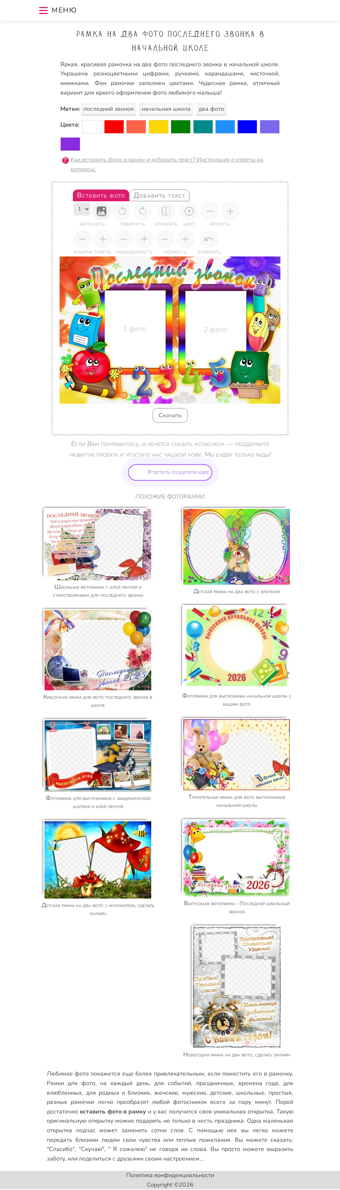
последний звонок (109, 109)
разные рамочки (70, 1102)
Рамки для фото (71, 1083)
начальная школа (166, 109)
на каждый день (124, 1083)
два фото (211, 109)
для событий (172, 1083)
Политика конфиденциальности (170, 1175)
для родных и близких (118, 1093)
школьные (250, 1093)
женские (166, 1093)
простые (280, 1093)
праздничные (214, 1083)
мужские (194, 1093)
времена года (258, 1083)
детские (221, 1093)
